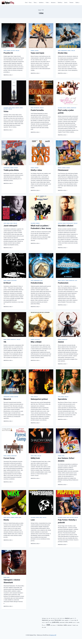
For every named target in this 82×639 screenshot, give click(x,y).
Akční (5, 50)
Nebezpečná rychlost (39, 399)
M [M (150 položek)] (77, 620)
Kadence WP (53, 635)
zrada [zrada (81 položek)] (77, 625)
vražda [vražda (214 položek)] (65, 625)
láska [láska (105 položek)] (75, 620)
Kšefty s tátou (36, 170)
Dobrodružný (64, 50)
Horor (21, 107)
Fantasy (17, 107)
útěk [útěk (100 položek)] (45, 627)
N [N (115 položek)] (44, 622)
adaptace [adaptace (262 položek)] (67, 618)
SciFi (41, 280)
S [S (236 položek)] (42, 625)
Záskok (61, 342)
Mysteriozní (36, 107)
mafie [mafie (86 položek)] (43, 622)
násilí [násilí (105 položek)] (47, 622)
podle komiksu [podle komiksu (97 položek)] (62, 622)
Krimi (32, 107)
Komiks (16, 517)
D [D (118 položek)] (75, 618)
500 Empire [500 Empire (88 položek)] (44, 618)
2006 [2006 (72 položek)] (47, 618)
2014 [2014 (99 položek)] (61, 618)
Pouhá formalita (37, 110)
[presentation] (14, 35)
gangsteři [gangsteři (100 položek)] (66, 620)
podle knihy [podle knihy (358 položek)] (55, 622)
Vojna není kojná (37, 53)
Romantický (73, 107)
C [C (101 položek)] (74, 618)
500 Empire (6, 107)
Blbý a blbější (36, 342)
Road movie (37, 339)
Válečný (37, 50)
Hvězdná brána (37, 283)
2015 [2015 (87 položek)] (63, 618)
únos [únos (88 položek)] (43, 627)
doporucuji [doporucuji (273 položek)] (45, 620)
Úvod (26, 2)
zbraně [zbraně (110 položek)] (74, 625)
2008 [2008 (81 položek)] (52, 618)
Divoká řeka (62, 53)
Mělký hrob (35, 458)
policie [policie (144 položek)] (66, 622)
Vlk (5, 342)
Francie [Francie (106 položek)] (63, 620)
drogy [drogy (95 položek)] (49, 620)
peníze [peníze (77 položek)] (51, 622)
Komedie (8, 50)
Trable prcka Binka (11, 170)
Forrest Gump (9, 458)
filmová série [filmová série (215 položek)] (58, 620)
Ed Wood (7, 283)
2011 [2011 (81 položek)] (56, 618)
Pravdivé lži (8, 53)
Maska (6, 520)
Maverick (7, 399)
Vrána (6, 111)
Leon (33, 520)
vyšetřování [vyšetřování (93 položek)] (69, 625)
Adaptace (60, 223)
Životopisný (14, 280)
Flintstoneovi (63, 170)
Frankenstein (63, 283)
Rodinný (16, 167)
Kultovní (13, 50)
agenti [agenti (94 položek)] (71, 618)
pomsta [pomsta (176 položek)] (70, 622)
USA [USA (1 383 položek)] (48, 625)
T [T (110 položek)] (45, 625)
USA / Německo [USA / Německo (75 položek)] (53, 625)
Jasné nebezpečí (10, 226)
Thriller (17, 50)
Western (16, 396)
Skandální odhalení (65, 226)
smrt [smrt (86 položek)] (44, 625)
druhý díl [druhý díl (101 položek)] (52, 620)
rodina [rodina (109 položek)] (78, 622)
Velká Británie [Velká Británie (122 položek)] (60, 625)
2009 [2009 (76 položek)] (54, 618)
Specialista (62, 399)
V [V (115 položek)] (56, 625)
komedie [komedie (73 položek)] (72, 620)
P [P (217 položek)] (48, 622)
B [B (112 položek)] (73, 618)
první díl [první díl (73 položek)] (74, 622)
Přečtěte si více (8, 74)
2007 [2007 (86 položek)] (49, 618)
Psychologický (69, 223)
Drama (69, 50)
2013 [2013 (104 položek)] (58, 618)
